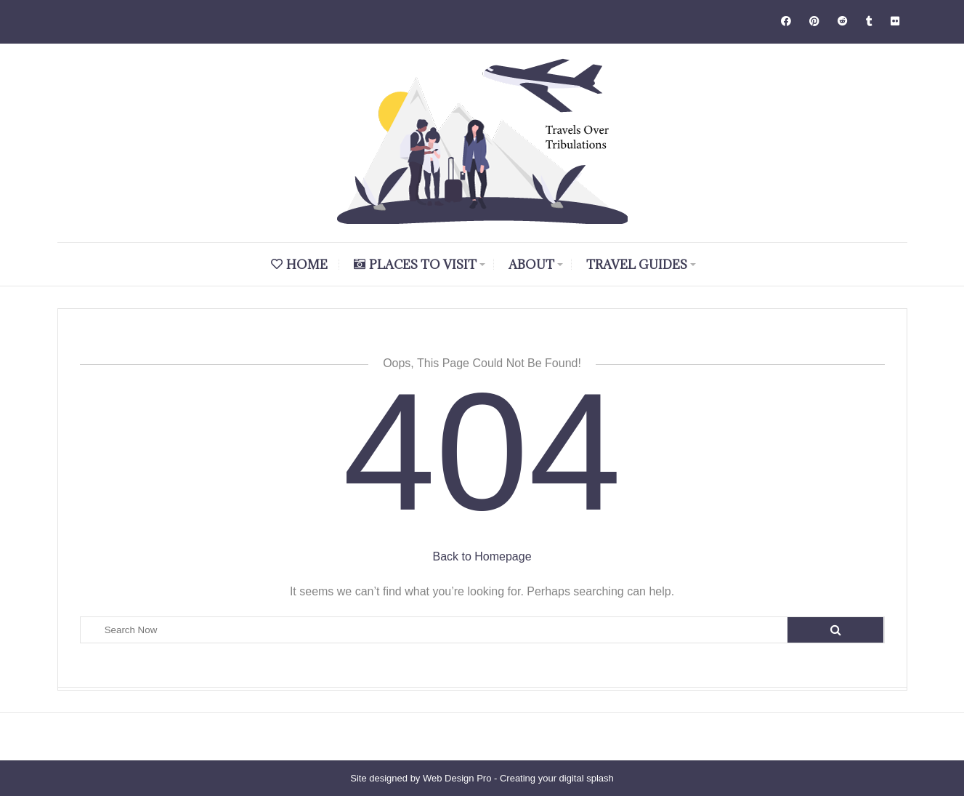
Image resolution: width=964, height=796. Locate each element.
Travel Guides (636, 265)
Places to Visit (415, 265)
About (531, 265)
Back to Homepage (481, 556)
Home (299, 265)
